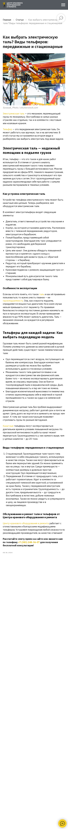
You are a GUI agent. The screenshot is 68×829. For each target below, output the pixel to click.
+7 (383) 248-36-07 (29, 542)
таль (42, 294)
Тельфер (8, 129)
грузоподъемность (13, 300)
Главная (7, 19)
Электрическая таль (13, 113)
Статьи (20, 19)
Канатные (8, 426)
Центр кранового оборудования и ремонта (26, 523)
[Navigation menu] (63, 4)
